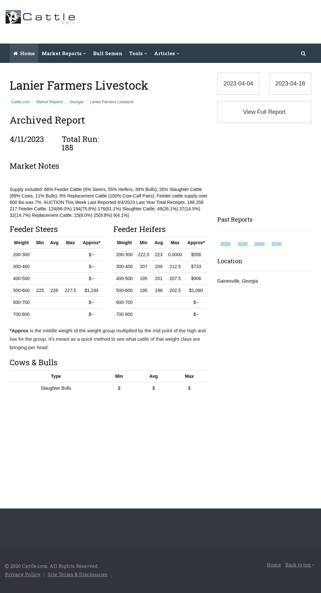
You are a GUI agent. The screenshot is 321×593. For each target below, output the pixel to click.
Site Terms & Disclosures (78, 574)
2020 (225, 243)
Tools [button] (138, 53)
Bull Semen (107, 53)
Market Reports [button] (64, 53)
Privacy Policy (22, 574)
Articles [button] (167, 53)
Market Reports (49, 102)
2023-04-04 (238, 83)
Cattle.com (20, 102)
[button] (303, 53)
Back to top (300, 565)
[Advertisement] (198, 20)
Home (24, 53)
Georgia (77, 102)
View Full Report (264, 112)
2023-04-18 (290, 83)
